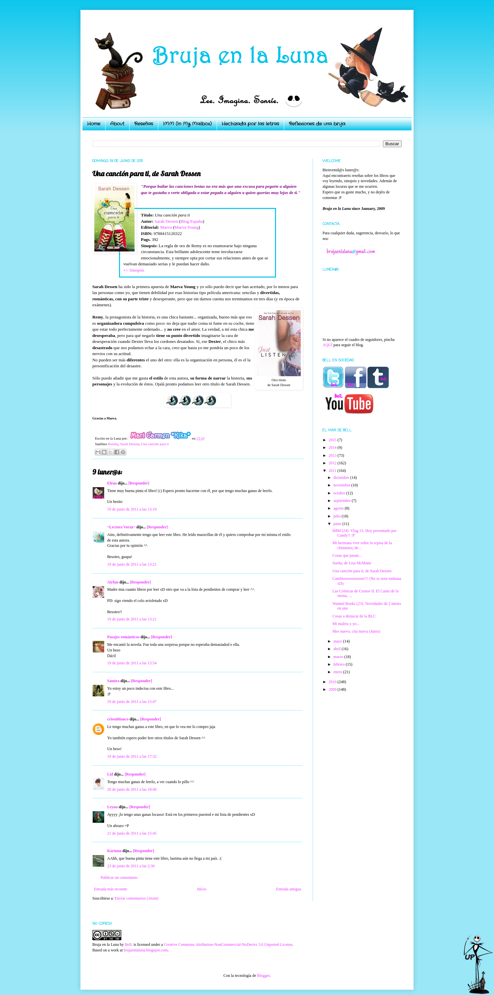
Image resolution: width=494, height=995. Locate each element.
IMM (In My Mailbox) (187, 123)
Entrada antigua (288, 889)
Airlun (112, 582)
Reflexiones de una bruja (317, 123)
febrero (339, 664)
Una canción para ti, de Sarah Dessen (361, 571)
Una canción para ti (155, 444)
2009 (333, 689)
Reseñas (143, 123)
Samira (113, 681)
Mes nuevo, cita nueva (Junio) (356, 631)
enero (338, 672)
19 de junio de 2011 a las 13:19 (132, 509)
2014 (333, 447)
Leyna (112, 807)
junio (338, 523)
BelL (129, 944)
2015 (333, 440)
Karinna (114, 850)
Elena (112, 483)
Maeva (166, 227)
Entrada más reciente (110, 889)
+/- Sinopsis (133, 270)
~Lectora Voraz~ (121, 527)
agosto (339, 508)
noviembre (342, 485)
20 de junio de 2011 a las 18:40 (132, 789)
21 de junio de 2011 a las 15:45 (132, 833)
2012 (333, 463)
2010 (333, 682)
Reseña (113, 444)
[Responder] (138, 483)
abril (337, 649)
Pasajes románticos (123, 637)
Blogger (263, 975)
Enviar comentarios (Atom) (136, 898)
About (117, 123)
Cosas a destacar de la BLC (354, 616)
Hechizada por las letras (250, 123)
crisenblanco (118, 719)
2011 (333, 470)
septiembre (342, 500)
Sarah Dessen (166, 221)
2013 (333, 455)
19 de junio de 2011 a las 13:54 (132, 663)
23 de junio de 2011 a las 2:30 (131, 866)
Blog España (192, 221)
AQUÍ (327, 345)
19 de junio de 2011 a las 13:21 (132, 564)
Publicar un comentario (119, 877)
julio (337, 516)
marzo (338, 656)
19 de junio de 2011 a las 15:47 (132, 701)
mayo (338, 641)
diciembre (341, 477)
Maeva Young (186, 227)
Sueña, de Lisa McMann (351, 563)
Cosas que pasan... (346, 555)
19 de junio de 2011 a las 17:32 (132, 756)
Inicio (201, 889)
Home (93, 123)
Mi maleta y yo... (345, 623)
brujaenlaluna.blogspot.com (146, 950)
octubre (339, 493)
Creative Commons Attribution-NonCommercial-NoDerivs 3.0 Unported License (228, 944)
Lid (110, 774)
